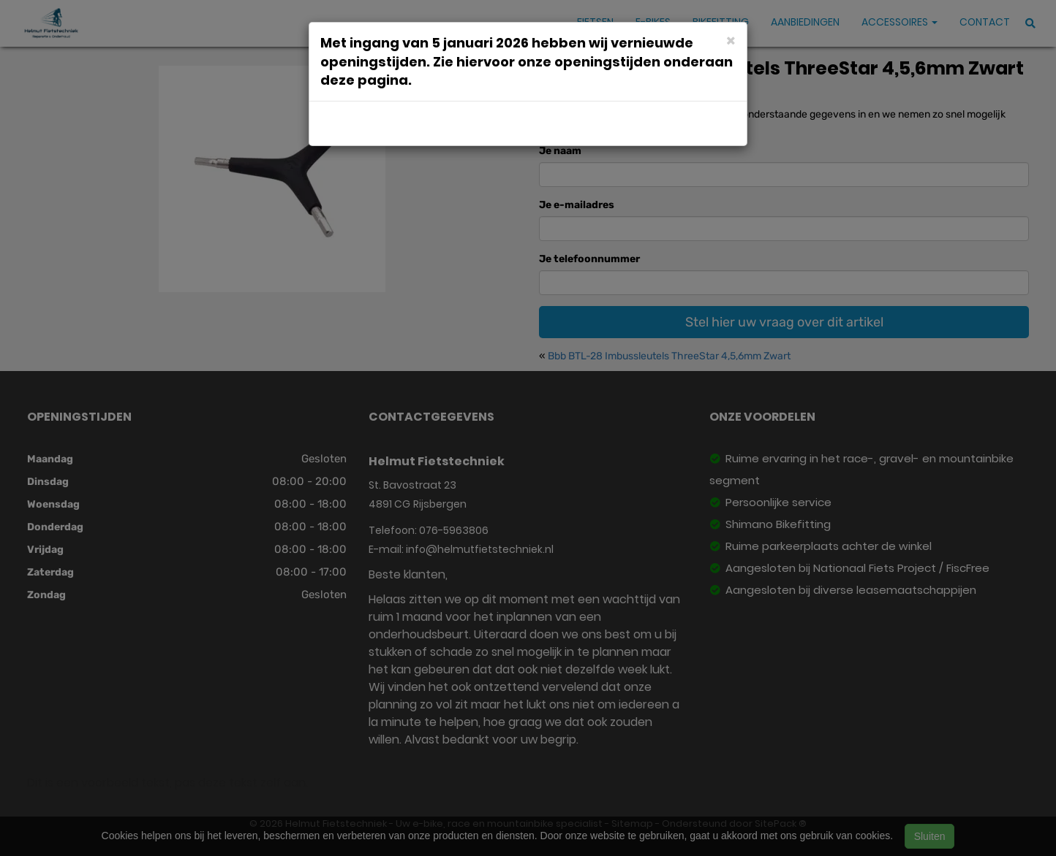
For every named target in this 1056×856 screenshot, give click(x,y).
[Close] (731, 39)
